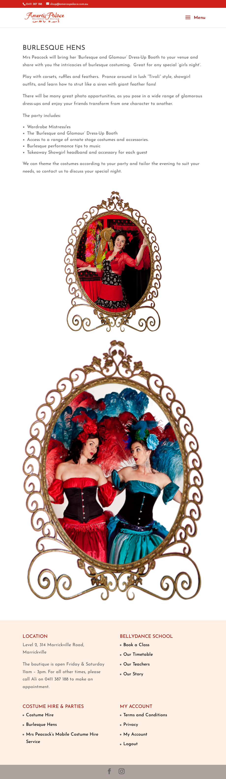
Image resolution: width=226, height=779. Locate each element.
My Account (135, 734)
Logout (130, 744)
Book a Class (136, 645)
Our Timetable (138, 654)
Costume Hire (40, 715)
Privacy (130, 724)
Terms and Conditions (145, 715)
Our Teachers (136, 664)
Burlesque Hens (41, 724)
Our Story (133, 674)
